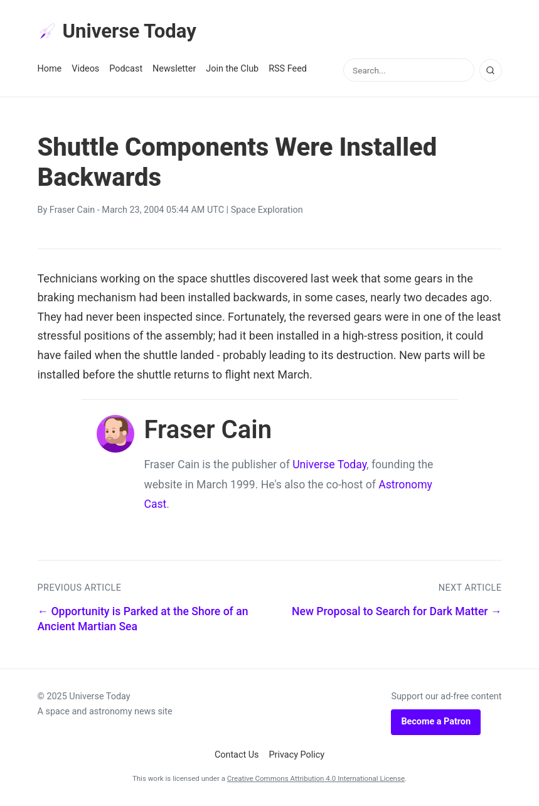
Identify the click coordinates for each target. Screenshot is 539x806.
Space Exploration (267, 211)
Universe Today (119, 32)
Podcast (125, 70)
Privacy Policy (297, 755)
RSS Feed (288, 70)
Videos (85, 70)
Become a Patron (436, 722)
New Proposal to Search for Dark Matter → (397, 612)
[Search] (490, 71)
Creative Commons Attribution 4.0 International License (316, 779)
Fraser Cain (72, 211)
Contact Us (237, 755)
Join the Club (232, 70)
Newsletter (174, 70)
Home (50, 70)
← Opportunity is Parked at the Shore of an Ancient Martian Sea (143, 620)
